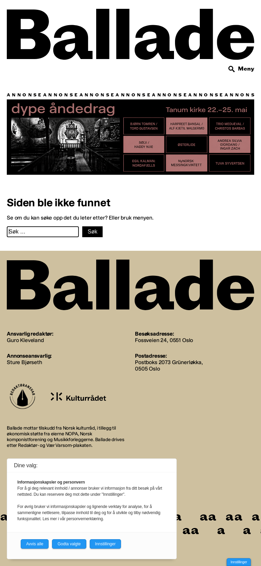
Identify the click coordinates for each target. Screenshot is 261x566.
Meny (246, 68)
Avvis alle (34, 544)
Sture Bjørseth (24, 362)
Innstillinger (238, 562)
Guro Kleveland (25, 340)
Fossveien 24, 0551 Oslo (164, 340)
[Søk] (231, 69)
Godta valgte (69, 544)
